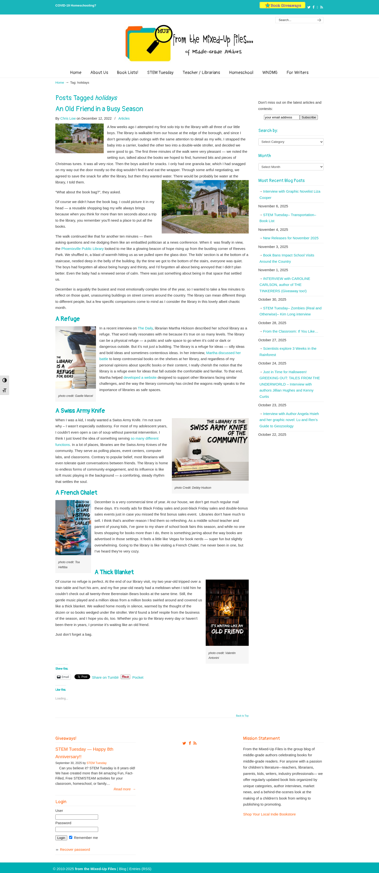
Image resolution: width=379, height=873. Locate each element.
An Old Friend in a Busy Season (99, 109)
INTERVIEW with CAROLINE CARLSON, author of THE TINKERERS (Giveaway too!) (285, 284)
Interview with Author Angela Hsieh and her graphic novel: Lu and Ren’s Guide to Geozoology (289, 420)
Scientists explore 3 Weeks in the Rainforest (288, 351)
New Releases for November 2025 (291, 238)
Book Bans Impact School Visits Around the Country (287, 258)
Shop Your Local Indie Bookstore (269, 814)
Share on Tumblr (105, 677)
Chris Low (68, 118)
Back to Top (242, 716)
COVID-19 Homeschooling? (75, 5)
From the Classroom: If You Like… (290, 331)
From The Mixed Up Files (189, 43)
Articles (124, 118)
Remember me (83, 838)
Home (59, 82)
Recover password (75, 849)
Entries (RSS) (140, 869)
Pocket (137, 677)
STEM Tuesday (97, 763)
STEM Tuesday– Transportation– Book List (288, 218)
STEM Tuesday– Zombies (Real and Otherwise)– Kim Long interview (291, 311)
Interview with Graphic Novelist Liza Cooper (290, 194)
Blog (122, 869)
